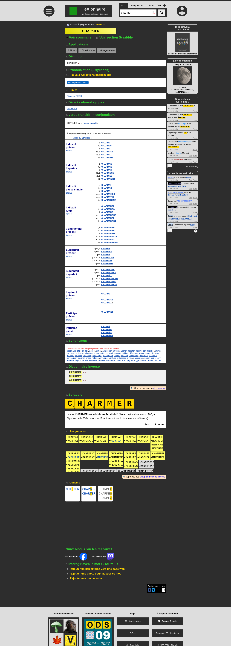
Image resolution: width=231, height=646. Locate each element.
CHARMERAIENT (109, 242)
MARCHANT (117, 441)
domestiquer (144, 353)
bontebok (172, 209)
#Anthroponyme (184, 141)
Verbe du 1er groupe (82, 138)
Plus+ (195, 111)
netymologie (172, 206)
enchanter (96, 355)
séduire (101, 360)
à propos (69, 150)
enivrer (117, 355)
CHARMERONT (108, 221)
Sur (76, 558)
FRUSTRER (188, 105)
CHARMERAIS (108, 227)
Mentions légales (133, 621)
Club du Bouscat (174, 183)
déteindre (134, 353)
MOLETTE (188, 114)
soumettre (110, 360)
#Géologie (182, 123)
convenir (109, 353)
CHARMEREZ (107, 218)
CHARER (88, 489)
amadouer (107, 351)
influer (113, 358)
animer (124, 351)
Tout (190, 155)
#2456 (192, 224)
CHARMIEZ (106, 176)
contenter (100, 353)
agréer (92, 351)
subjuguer (128, 360)
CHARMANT (107, 312)
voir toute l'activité (191, 165)
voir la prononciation (77, 82)
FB (166, 633)
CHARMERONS (108, 215)
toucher (157, 360)
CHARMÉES (107, 335)
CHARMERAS (108, 209)
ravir (159, 358)
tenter (150, 360)
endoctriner (108, 355)
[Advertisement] (48, 47)
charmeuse (72, 108)
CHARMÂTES (107, 197)
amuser (116, 351)
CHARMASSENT (109, 284)
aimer (98, 351)
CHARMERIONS (109, 236)
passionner (138, 358)
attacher (150, 351)
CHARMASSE (108, 269)
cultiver (125, 353)
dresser (78, 355)
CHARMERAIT (108, 233)
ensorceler (133, 355)
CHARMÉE (106, 329)
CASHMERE (74, 457)
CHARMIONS (107, 173)
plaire (153, 358)
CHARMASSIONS (109, 278)
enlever (124, 355)
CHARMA (105, 191)
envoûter (153, 355)
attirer (157, 351)
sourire (119, 360)
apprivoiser (141, 351)
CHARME (105, 143)
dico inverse (159, 388)
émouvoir (87, 355)
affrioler (80, 351)
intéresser (121, 358)
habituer (95, 358)
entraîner (144, 355)
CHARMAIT (106, 170)
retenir (85, 360)
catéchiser (79, 353)
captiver (70, 353)
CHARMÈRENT (108, 200)
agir (86, 351)
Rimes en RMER (74, 96)
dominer (155, 353)
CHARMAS (106, 188)
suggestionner (140, 360)
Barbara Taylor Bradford (178, 194)
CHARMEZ (106, 155)
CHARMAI (106, 185)
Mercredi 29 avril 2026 (177, 185)
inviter (129, 358)
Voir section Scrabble (114, 37)
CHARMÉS (106, 332)
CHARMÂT (106, 275)
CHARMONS (107, 152)
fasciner (81, 358)
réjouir (78, 360)
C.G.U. (133, 633)
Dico (74, 25)
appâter (131, 351)
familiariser (71, 358)
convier (118, 353)
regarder (70, 360)
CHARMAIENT (108, 179)
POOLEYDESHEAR (175, 191)
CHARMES (106, 146)
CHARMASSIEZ (108, 281)
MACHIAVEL (173, 146)
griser (88, 358)
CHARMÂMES (108, 194)
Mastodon (174, 633)
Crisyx (170, 215)
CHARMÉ (105, 326)
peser (147, 358)
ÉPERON (181, 117)
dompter (70, 355)
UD (185, 132)
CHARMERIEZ (108, 239)
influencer (104, 358)
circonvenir (90, 353)
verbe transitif (90, 123)
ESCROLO (178, 158)
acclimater (71, 351)
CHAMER (72, 489)
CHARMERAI (107, 206)
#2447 (188, 176)
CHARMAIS (106, 164)
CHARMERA (107, 212)
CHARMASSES (108, 272)
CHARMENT (107, 158)
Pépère (170, 176)
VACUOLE (185, 126)
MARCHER (102, 457)
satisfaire (93, 360)
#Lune (178, 152)
